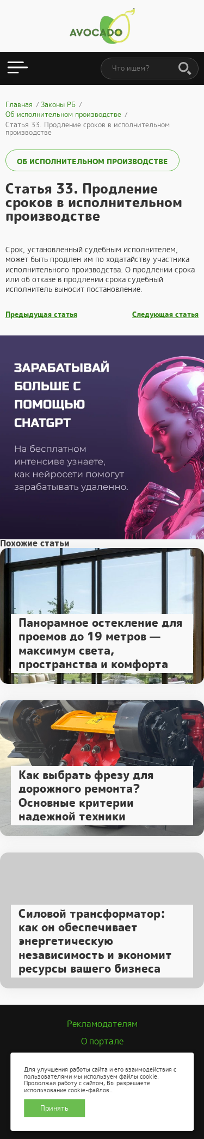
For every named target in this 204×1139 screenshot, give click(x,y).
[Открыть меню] (17, 68)
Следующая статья (165, 314)
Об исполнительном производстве (92, 161)
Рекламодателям (102, 1024)
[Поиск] (184, 69)
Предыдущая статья (41, 314)
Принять (54, 1108)
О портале (102, 1041)
